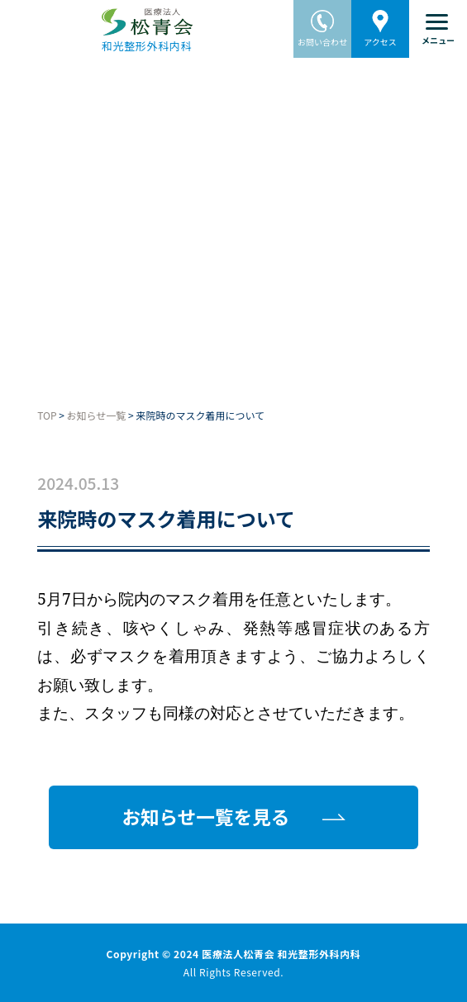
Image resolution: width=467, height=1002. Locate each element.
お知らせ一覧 (96, 415)
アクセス (380, 24)
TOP (46, 415)
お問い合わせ (322, 24)
